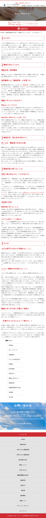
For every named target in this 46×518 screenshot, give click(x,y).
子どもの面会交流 (14, 359)
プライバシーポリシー (23, 505)
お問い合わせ (23, 470)
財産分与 (11, 373)
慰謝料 (11, 364)
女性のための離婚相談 (23, 449)
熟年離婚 (11, 369)
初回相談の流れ (23, 459)
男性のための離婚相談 (23, 454)
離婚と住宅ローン (14, 378)
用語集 (11, 345)
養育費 (11, 392)
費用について (23, 465)
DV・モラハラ (13, 350)
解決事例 (23, 495)
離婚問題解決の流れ (11, 32)
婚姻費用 (11, 354)
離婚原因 (25, 85)
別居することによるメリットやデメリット (22, 193)
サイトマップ (23, 511)
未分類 (11, 397)
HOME (2, 32)
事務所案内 (23, 444)
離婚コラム (9, 340)
